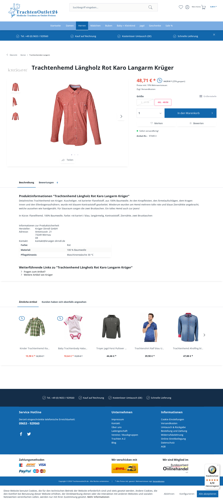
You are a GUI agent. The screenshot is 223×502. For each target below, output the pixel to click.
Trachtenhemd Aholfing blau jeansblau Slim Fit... (189, 348)
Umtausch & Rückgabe (173, 427)
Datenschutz (168, 442)
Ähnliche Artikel (28, 301)
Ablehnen (169, 493)
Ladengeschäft (119, 430)
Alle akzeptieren (207, 493)
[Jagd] (142, 25)
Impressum (118, 419)
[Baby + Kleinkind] (126, 25)
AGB (163, 446)
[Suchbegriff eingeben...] (113, 7)
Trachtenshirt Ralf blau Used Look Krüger (151, 348)
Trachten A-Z (118, 438)
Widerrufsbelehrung (172, 434)
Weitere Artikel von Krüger (36, 274)
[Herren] (82, 25)
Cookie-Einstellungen (172, 419)
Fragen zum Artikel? (32, 271)
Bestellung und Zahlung (174, 430)
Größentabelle (208, 96)
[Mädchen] (95, 25)
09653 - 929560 (29, 423)
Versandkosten (148, 89)
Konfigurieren (187, 493)
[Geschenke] (155, 25)
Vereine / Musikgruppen (125, 434)
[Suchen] (150, 7)
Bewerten (196, 123)
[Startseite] (55, 25)
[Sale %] (169, 25)
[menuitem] (113, 7)
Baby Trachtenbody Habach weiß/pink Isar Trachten (74, 348)
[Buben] (109, 25)
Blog (114, 442)
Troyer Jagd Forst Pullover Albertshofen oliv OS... (112, 348)
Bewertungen (49, 182)
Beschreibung (26, 182)
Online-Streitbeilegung (173, 438)
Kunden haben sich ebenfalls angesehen (64, 301)
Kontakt (116, 423)
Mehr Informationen (98, 496)
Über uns (117, 427)
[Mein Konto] (193, 7)
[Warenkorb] (209, 7)
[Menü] (218, 466)
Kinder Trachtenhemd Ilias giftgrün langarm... (36, 348)
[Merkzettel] (181, 7)
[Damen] (70, 25)
